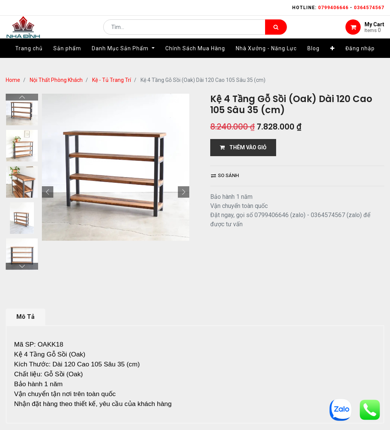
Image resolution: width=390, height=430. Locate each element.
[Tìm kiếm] (276, 32)
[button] (332, 59)
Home (13, 80)
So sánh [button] (225, 175)
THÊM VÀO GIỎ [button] (243, 147)
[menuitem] (28, 59)
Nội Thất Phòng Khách (56, 80)
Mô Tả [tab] (25, 316)
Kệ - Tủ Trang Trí (111, 80)
